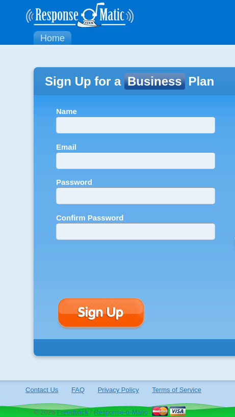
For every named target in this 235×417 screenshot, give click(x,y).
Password (74, 182)
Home (52, 38)
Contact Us (41, 390)
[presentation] (133, 268)
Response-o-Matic (121, 412)
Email (66, 147)
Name (66, 111)
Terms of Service (176, 390)
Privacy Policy (118, 390)
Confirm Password (90, 217)
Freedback (72, 412)
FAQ (78, 390)
